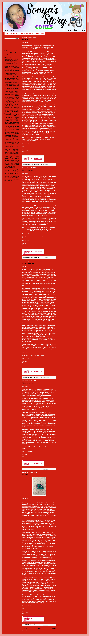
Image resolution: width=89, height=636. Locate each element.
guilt (7, 104)
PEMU (5, 138)
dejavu (14, 85)
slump (11, 156)
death (15, 84)
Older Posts (54, 628)
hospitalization (12, 106)
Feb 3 (8, 95)
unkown (14, 174)
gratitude (9, 101)
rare (18, 143)
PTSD (13, 142)
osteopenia (11, 130)
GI (11, 100)
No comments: (36, 164)
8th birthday (13, 63)
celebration (7, 78)
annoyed (11, 69)
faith (9, 94)
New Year (17, 126)
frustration (13, 98)
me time (13, 119)
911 (16, 63)
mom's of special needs (9, 123)
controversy (7, 82)
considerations (16, 81)
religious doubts (8, 147)
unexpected (7, 175)
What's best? (10, 177)
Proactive (6, 142)
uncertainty (16, 173)
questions (12, 143)
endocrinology (7, 90)
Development (7, 87)
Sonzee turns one (9, 161)
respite (10, 149)
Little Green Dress (16, 117)
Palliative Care (16, 132)
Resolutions (6, 149)
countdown (14, 82)
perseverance (9, 138)
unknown (10, 174)
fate (18, 94)
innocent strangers (11, 108)
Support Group (13, 169)
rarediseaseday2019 (16, 145)
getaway (9, 100)
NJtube (14, 128)
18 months (25, 475)
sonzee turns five (11, 160)
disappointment (7, 88)
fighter (6, 97)
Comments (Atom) (30, 630)
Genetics (6, 100)
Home (39, 628)
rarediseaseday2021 (8, 146)
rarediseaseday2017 (8, 145)
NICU (8, 127)
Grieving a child (10, 103)
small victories (16, 156)
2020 (7, 62)
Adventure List (7, 66)
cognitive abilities (15, 79)
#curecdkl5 (17, 59)
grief (12, 101)
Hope (18, 104)
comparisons (7, 81)
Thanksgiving (14, 170)
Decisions (6, 85)
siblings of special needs (12, 154)
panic (6, 133)
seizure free (13, 152)
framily (6, 98)
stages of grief (16, 166)
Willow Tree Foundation (9, 179)
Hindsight (11, 104)
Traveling (11, 173)
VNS (9, 176)
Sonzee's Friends (13, 163)
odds (18, 129)
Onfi (5, 130)
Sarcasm (9, 152)
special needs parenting (12, 165)
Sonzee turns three (15, 161)
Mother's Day (13, 125)
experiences (12, 93)
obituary (15, 129)
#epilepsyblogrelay (8, 60)
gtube (16, 103)
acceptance (17, 65)
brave (18, 73)
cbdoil (18, 74)
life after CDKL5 (12, 116)
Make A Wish (10, 119)
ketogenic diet (11, 113)
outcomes (15, 130)
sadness (6, 152)
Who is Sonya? (16, 177)
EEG (13, 88)
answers (14, 69)
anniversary (7, 69)
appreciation (7, 70)
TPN (8, 173)
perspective (14, 138)
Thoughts (17, 172)
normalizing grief (8, 129)
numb (13, 129)
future (17, 98)
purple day (17, 142)
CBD (15, 74)
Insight (17, 108)
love (7, 119)
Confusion (11, 81)
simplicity (14, 155)
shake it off (6, 153)
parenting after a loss (10, 135)
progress (10, 142)
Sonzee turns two (7, 163)
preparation (13, 140)
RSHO (16, 149)
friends (9, 98)
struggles (17, 167)
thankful (9, 170)
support (9, 169)
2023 (9, 62)
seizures (17, 152)
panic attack (11, 133)
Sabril (8, 150)
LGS (5, 116)
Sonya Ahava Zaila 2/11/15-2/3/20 (10, 53)
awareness (15, 70)
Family (16, 94)
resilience (17, 147)
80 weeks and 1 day (28, 263)
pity (13, 139)
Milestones (10, 120)
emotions (17, 88)
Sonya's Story (9, 158)
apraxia (11, 70)
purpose (6, 143)
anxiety (18, 69)
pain (13, 132)
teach (6, 170)
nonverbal (17, 127)
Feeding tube (12, 95)
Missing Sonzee (12, 122)
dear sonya (11, 84)
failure (17, 93)
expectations (7, 93)
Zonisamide (11, 180)
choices (9, 79)
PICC (10, 139)
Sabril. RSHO (12, 150)
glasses (6, 101)
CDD (5, 76)
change (17, 78)
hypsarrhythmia (7, 107)
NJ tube (10, 128)
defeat (10, 85)
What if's (6, 177)
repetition (13, 147)
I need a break (13, 107)
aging (16, 66)
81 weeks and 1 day (27, 170)
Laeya (15, 113)
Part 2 (13, 136)
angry (18, 67)
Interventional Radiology (13, 110)
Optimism (7, 130)
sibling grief (11, 153)
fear (5, 95)
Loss (5, 119)
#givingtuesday (14, 60)
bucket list (7, 74)
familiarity (12, 94)
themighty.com (11, 172)
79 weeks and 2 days (28, 383)
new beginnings (11, 126)
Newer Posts (25, 628)
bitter (16, 73)
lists (11, 117)
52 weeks (6, 63)
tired (5, 173)
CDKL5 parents (15, 76)
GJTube (17, 100)
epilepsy (11, 90)
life (7, 116)
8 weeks (9, 63)
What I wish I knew (15, 176)
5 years (18, 62)
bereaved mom (9, 72)
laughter (17, 113)
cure (16, 82)
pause (15, 136)
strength (13, 167)
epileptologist (11, 91)
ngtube (6, 127)
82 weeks (25, 39)
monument (8, 125)
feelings (17, 95)
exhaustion (17, 91)
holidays (15, 104)
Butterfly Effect (12, 74)
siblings (14, 153)
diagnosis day (15, 87)
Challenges (12, 78)
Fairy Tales (6, 94)
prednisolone (17, 139)
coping (10, 82)
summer (6, 169)
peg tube (17, 136)
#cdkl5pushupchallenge (8, 59)
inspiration (6, 110)
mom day (17, 122)
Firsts (14, 97)
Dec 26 (18, 84)
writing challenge (16, 179)
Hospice (6, 106)
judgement (6, 113)
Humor (18, 106)
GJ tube (14, 100)
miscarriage (14, 120)
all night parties (11, 67)
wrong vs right (7, 180)
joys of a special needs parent (12, 111)
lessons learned (12, 114)
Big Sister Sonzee (16, 71)
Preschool (17, 140)
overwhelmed (9, 132)
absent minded (11, 64)
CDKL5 (9, 76)
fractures (17, 97)
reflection (17, 146)
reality (13, 146)
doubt (12, 88)
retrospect (13, 149)
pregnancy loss (7, 140)
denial (18, 85)
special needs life (11, 164)
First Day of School (10, 97)
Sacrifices (17, 150)
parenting (17, 133)
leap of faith (7, 114)
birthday (6, 73)
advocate (12, 66)
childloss (6, 79)
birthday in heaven (11, 73)
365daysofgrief (13, 62)
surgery (17, 169)
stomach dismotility (8, 167)
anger (15, 67)
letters (17, 114)
